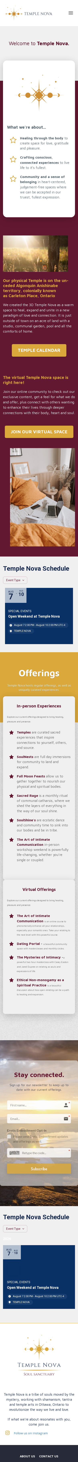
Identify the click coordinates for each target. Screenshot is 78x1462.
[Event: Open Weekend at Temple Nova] (39, 616)
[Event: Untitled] (39, 1277)
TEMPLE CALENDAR (39, 350)
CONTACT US (48, 1456)
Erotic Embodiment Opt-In (27, 1130)
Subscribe (39, 1168)
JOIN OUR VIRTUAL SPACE (39, 431)
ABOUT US (27, 1456)
